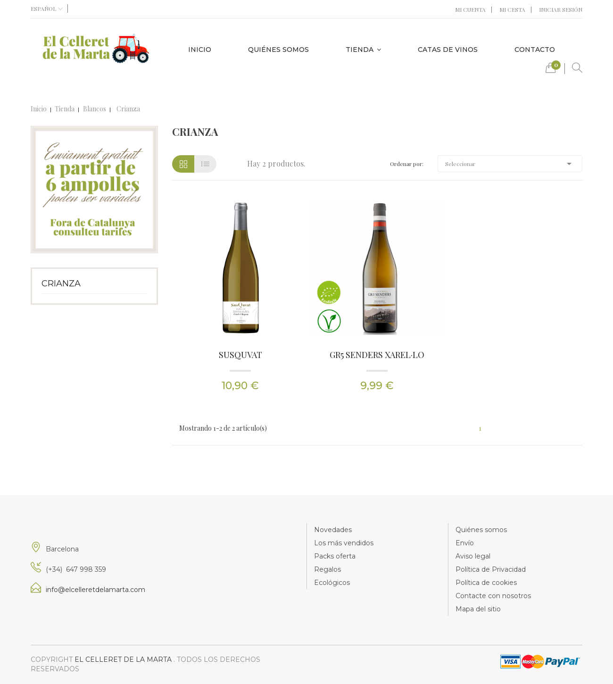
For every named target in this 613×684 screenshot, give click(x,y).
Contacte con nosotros (493, 596)
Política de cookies (486, 582)
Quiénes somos (481, 530)
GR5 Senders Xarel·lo (377, 354)
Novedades (333, 530)
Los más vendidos (343, 543)
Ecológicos (332, 582)
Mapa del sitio (478, 609)
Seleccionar (510, 163)
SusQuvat (240, 354)
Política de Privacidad (491, 569)
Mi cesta (512, 10)
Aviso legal (473, 556)
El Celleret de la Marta (124, 659)
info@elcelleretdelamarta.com (95, 589)
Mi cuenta (470, 10)
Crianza (61, 283)
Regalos (327, 569)
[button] (551, 70)
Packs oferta (335, 556)
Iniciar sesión (560, 10)
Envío (465, 543)
